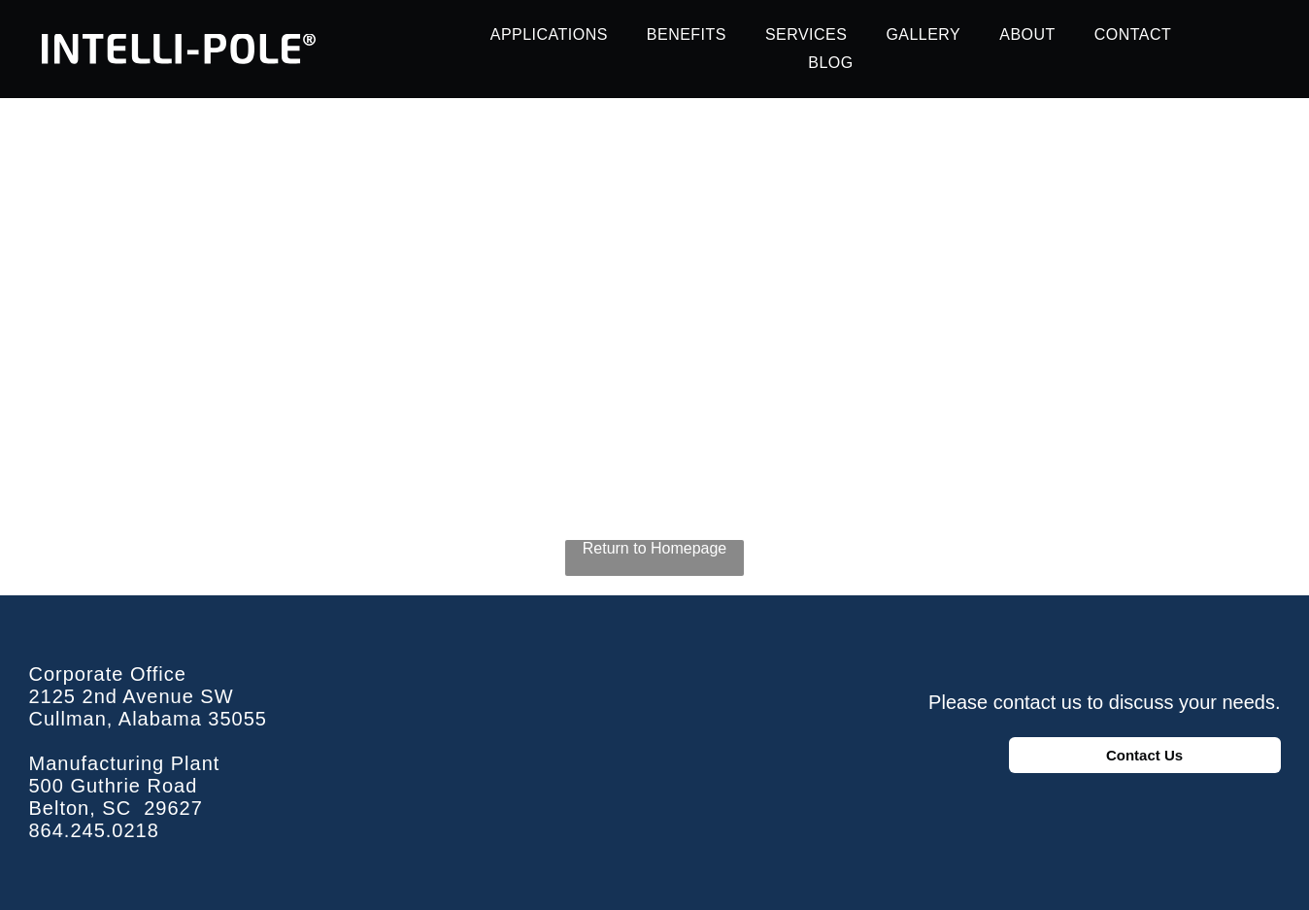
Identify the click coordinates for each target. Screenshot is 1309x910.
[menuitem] (549, 35)
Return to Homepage (655, 548)
